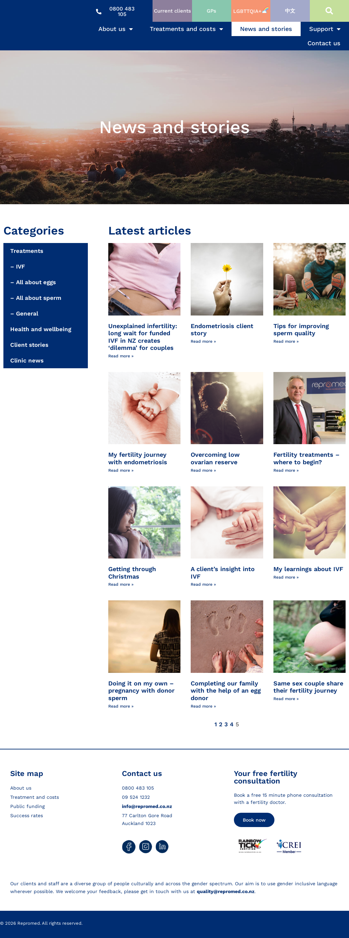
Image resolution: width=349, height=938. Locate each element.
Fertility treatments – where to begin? (306, 458)
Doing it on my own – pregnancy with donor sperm (141, 690)
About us (115, 28)
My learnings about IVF (308, 568)
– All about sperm (35, 297)
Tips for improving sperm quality (301, 329)
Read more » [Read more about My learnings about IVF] (286, 577)
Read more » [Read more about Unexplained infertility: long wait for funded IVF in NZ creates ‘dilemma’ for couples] (120, 356)
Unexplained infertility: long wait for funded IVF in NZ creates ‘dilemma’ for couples (142, 337)
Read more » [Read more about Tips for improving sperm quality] (286, 341)
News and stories (266, 28)
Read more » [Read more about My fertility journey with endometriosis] (120, 470)
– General (24, 313)
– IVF (17, 266)
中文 (290, 11)
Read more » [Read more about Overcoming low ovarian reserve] (203, 470)
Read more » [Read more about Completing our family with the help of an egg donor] (203, 706)
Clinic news (27, 360)
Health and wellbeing (40, 329)
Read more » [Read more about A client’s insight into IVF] (203, 584)
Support (324, 28)
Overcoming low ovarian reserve (215, 458)
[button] (329, 11)
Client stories (29, 344)
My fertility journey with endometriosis (137, 458)
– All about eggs (33, 282)
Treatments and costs (186, 28)
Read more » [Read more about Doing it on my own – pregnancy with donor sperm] (120, 706)
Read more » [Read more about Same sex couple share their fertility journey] (286, 698)
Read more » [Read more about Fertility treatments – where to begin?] (286, 470)
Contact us (323, 43)
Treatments (26, 250)
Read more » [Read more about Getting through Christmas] (120, 584)
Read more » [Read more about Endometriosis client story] (203, 341)
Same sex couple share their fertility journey (308, 687)
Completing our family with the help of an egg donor (226, 690)
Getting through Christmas (132, 572)
